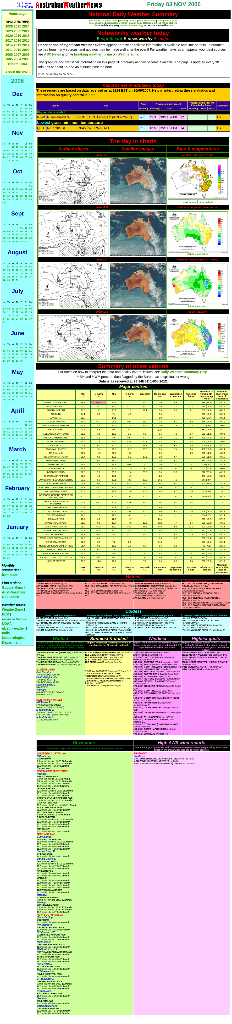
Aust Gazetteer (14, 592)
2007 (17, 54)
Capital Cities (135, 23)
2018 (25, 36)
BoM (5, 614)
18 (4, 118)
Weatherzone (127, 54)
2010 (17, 50)
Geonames (10, 597)
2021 (25, 31)
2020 (9, 36)
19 (8, 118)
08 (21, 112)
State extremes (97, 23)
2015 (25, 40)
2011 (9, 50)
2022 (17, 31)
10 (30, 112)
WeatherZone (12, 609)
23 (26, 118)
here (92, 95)
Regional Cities (152, 23)
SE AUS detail (206, 202)
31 (30, 122)
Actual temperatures (197, 254)
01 (21, 108)
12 (8, 115)
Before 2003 (17, 64)
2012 (25, 45)
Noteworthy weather (116, 23)
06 (13, 112)
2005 (9, 59)
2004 (18, 59)
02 (26, 108)
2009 (25, 50)
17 (30, 115)
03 (30, 108)
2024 (25, 26)
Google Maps (12, 587)
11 (4, 115)
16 (26, 115)
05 (8, 112)
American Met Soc (15, 619)
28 (17, 122)
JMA (170, 25)
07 (17, 112)
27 (13, 122)
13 (13, 115)
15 (21, 115)
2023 (9, 31)
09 (26, 112)
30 (26, 122)
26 (8, 122)
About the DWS (17, 72)
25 (4, 122)
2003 (25, 59)
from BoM (9, 575)
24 (30, 118)
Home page (17, 14)
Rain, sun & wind (147, 20)
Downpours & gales (167, 20)
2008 (9, 54)
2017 (9, 40)
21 (17, 118)
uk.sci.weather (13, 628)
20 (13, 118)
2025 (17, 26)
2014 (9, 45)
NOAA (7, 623)
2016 (17, 40)
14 (17, 115)
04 (4, 112)
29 (21, 122)
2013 (17, 45)
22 (21, 118)
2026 (9, 26)
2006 (25, 54)
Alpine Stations (169, 23)
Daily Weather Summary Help (184, 372)
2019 (17, 36)
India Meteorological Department (14, 637)
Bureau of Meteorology (131, 25)
